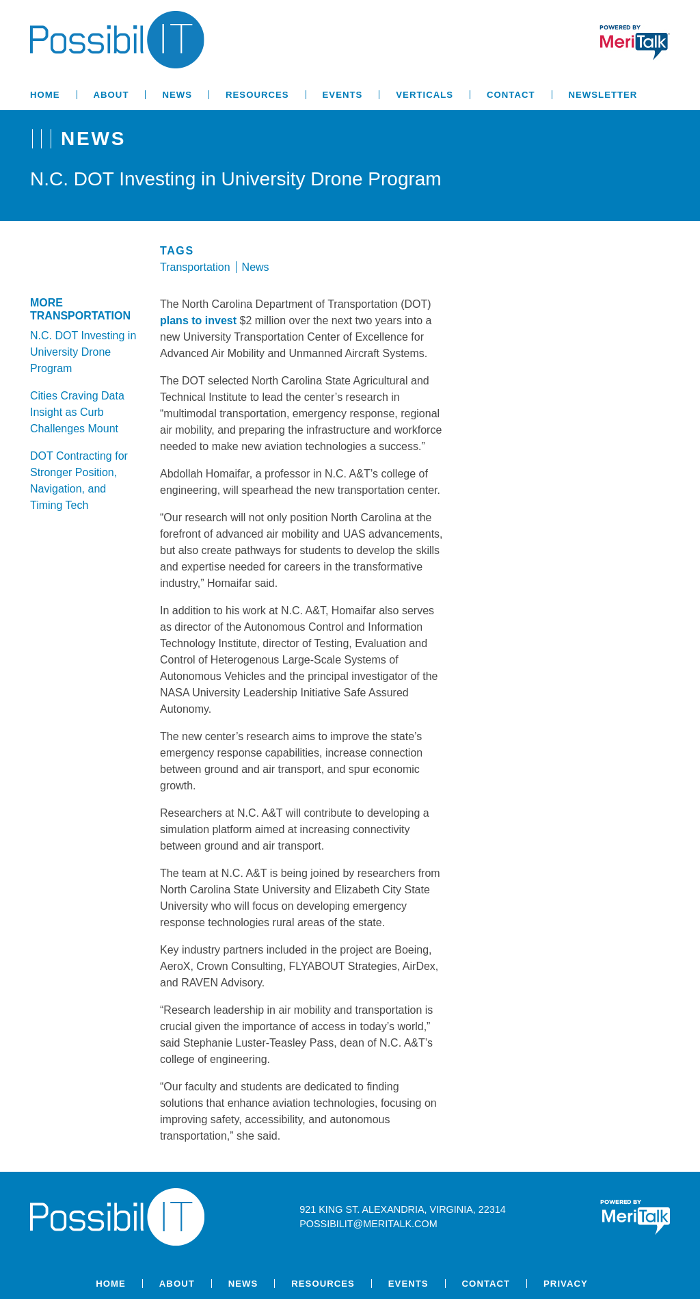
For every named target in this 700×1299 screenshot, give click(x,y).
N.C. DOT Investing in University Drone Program (83, 352)
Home (45, 95)
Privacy (565, 1283)
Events (343, 95)
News (177, 95)
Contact (511, 95)
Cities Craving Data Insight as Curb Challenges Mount (77, 412)
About (111, 95)
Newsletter (603, 95)
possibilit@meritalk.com (368, 1223)
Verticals (424, 95)
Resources (257, 95)
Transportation (195, 267)
